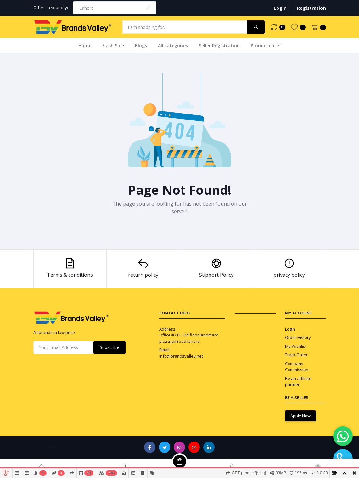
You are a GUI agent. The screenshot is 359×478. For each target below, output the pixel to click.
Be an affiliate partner (298, 381)
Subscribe (109, 347)
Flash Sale (113, 45)
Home (84, 45)
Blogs (141, 45)
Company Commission (296, 367)
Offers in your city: (50, 7)
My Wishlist (295, 346)
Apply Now (300, 416)
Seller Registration (219, 45)
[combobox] (114, 7)
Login (280, 8)
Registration (311, 8)
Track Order (296, 355)
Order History (298, 337)
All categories (173, 45)
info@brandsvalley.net (181, 356)
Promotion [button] (263, 45)
